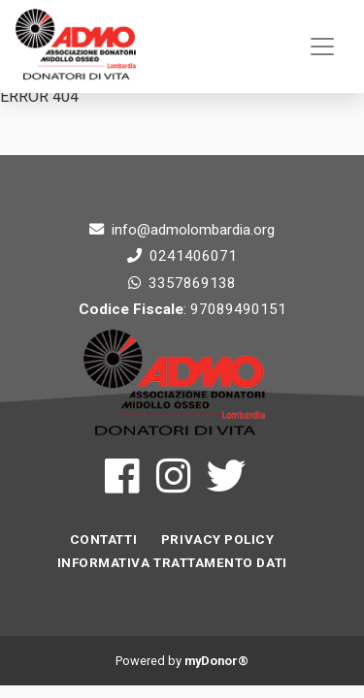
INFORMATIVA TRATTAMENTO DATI (172, 562)
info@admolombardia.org (193, 229)
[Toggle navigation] (322, 46)
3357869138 (192, 283)
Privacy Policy (218, 539)
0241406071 (193, 256)
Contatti (103, 539)
